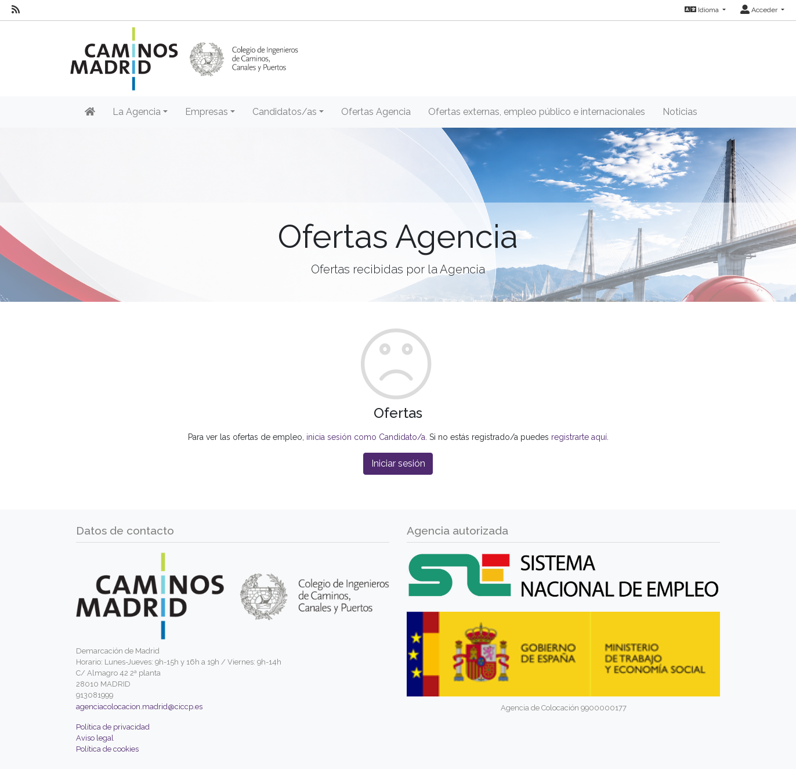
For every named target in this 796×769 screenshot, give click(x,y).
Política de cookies (107, 749)
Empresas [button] (206, 111)
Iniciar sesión (398, 463)
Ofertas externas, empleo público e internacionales (536, 111)
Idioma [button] (703, 10)
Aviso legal (95, 738)
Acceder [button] (759, 10)
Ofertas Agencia (376, 111)
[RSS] (16, 10)
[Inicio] (90, 112)
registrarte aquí (579, 437)
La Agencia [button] (137, 111)
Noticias (680, 111)
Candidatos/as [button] (284, 111)
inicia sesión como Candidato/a (365, 437)
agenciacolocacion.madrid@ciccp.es (139, 706)
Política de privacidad (113, 727)
